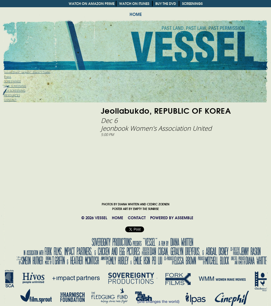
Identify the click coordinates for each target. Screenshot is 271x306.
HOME (136, 14)
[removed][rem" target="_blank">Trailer (25, 72)
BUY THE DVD (165, 3)
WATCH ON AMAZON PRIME (91, 3)
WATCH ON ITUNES (134, 3)
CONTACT (136, 217)
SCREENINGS (192, 3)
